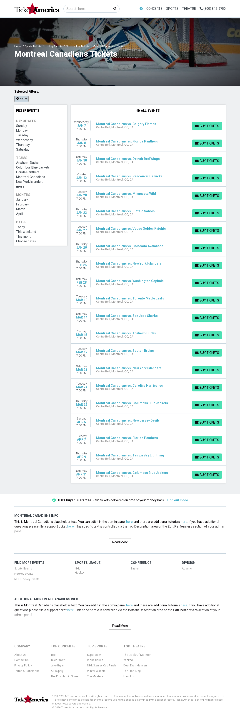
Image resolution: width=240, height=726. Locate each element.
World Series (95, 660)
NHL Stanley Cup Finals (102, 665)
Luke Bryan (58, 665)
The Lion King (132, 671)
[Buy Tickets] (207, 126)
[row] (148, 125)
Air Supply (57, 671)
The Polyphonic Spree (64, 676)
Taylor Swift (58, 660)
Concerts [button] (154, 8)
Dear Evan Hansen (135, 665)
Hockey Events (23, 573)
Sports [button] (172, 8)
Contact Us (21, 660)
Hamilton (129, 676)
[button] (141, 9)
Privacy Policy (23, 665)
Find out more (177, 500)
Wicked (128, 660)
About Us (20, 654)
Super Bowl (94, 654)
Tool (53, 654)
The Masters (95, 676)
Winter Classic (96, 671)
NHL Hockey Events (27, 579)
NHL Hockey (80, 570)
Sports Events (23, 568)
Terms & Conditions (27, 671)
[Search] (87, 9)
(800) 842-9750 (213, 8)
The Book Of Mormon (137, 654)
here (129, 521)
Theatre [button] (189, 8)
